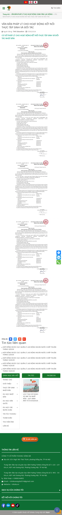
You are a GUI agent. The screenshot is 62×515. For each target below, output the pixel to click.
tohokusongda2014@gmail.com (22, 481)
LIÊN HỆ (6, 426)
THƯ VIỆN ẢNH (8, 422)
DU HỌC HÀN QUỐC (8, 402)
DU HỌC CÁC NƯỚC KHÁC (8, 409)
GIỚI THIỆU (7, 384)
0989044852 (19, 478)
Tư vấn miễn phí (31, 439)
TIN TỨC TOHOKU (9, 414)
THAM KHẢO (7, 418)
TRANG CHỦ (7, 380)
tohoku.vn (15, 484)
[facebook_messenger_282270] (57, 510)
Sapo (48, 512)
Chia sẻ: (5, 339)
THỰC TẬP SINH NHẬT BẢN (9, 389)
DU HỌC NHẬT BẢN (8, 396)
